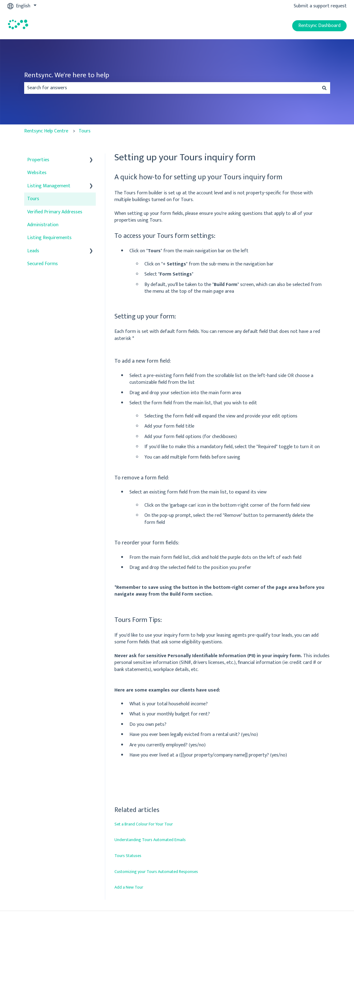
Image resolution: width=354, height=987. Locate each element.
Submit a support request (320, 6)
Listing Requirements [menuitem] (49, 238)
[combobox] (171, 88)
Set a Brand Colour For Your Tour (143, 824)
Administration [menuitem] (42, 225)
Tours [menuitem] (33, 199)
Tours (85, 131)
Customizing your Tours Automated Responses (156, 871)
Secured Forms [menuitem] (42, 264)
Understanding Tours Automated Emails (150, 839)
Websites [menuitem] (37, 173)
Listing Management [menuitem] (48, 186)
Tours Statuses (127, 855)
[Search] (324, 88)
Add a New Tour (128, 887)
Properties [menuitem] (38, 160)
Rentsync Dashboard (319, 25)
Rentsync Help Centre (46, 131)
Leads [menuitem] (33, 251)
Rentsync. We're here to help (66, 75)
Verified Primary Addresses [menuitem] (54, 212)
